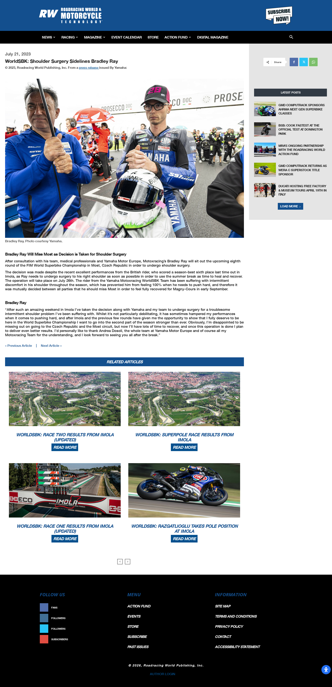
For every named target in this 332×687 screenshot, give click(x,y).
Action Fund (178, 37)
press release (89, 67)
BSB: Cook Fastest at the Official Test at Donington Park (300, 129)
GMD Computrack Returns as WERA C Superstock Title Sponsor (302, 170)
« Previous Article (18, 345)
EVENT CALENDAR (126, 37)
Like (114, 607)
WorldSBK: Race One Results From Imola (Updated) (65, 528)
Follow (112, 618)
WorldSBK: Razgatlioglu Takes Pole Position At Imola (184, 528)
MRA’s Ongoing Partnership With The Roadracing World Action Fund (301, 150)
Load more (290, 206)
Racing (69, 37)
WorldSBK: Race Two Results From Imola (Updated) (64, 437)
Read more (64, 447)
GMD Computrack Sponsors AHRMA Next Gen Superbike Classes (301, 109)
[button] (291, 37)
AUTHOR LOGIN (162, 674)
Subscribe (110, 639)
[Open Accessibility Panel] (326, 669)
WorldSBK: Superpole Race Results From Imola (184, 437)
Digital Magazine (212, 37)
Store (153, 37)
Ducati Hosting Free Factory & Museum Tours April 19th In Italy (302, 190)
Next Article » (51, 345)
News (48, 37)
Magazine (94, 37)
